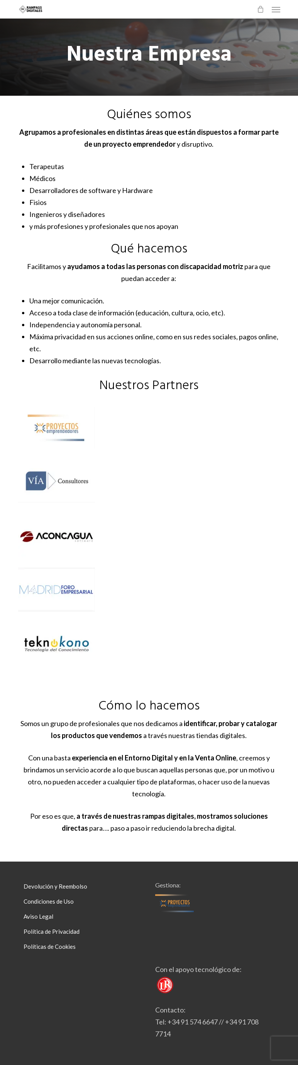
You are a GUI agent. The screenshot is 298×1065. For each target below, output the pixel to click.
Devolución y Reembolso (55, 886)
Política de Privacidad (52, 931)
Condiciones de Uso (49, 901)
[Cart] (260, 9)
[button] (276, 9)
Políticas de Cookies (50, 946)
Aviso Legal (38, 916)
